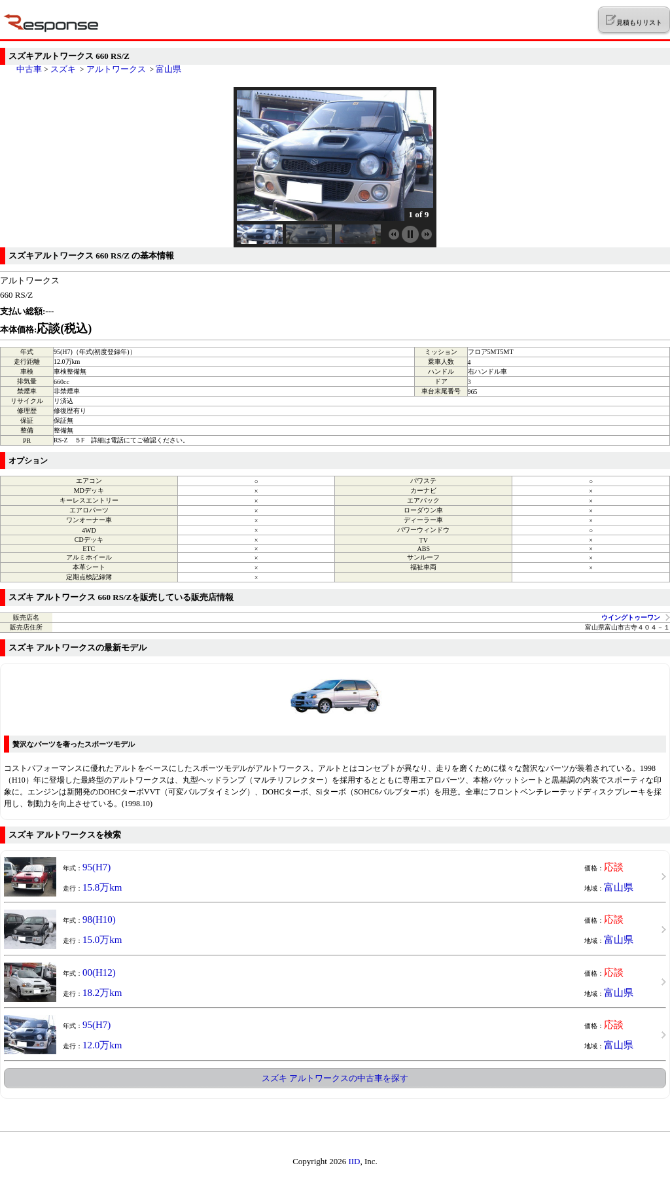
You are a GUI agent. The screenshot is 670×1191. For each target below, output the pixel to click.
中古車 (29, 69)
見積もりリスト (633, 20)
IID (354, 1161)
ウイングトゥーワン (630, 617)
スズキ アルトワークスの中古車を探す (335, 1078)
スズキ (63, 69)
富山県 (168, 69)
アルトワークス (116, 69)
